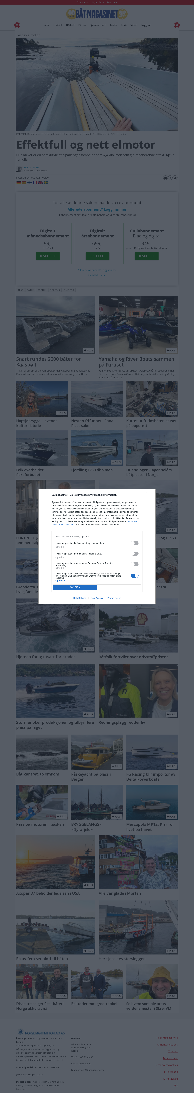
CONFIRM (75, 587)
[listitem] (97, 536)
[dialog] (97, 546)
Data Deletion (79, 598)
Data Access (97, 598)
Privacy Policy (114, 598)
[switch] (135, 543)
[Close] (149, 495)
